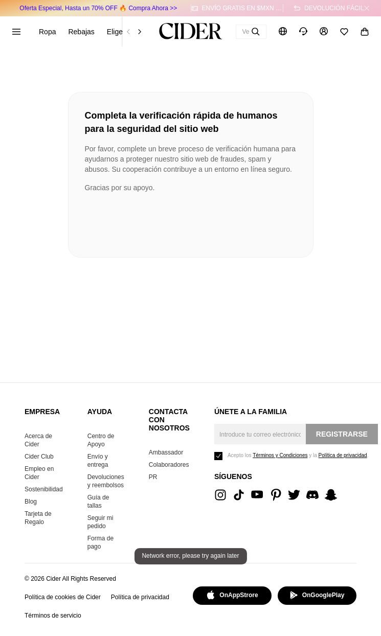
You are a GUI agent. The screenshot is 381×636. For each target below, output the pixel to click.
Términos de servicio (53, 615)
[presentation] (162, 221)
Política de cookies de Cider (63, 597)
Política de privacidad (140, 597)
